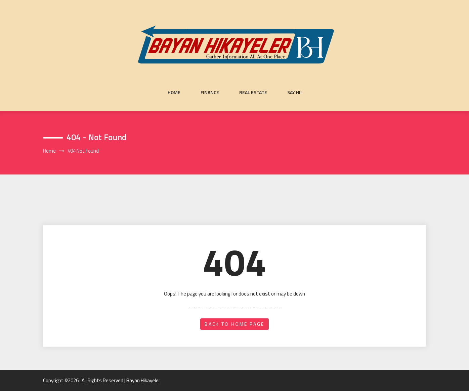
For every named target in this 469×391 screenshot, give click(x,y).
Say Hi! (294, 92)
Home (174, 92)
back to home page (234, 323)
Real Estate (253, 92)
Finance (210, 92)
